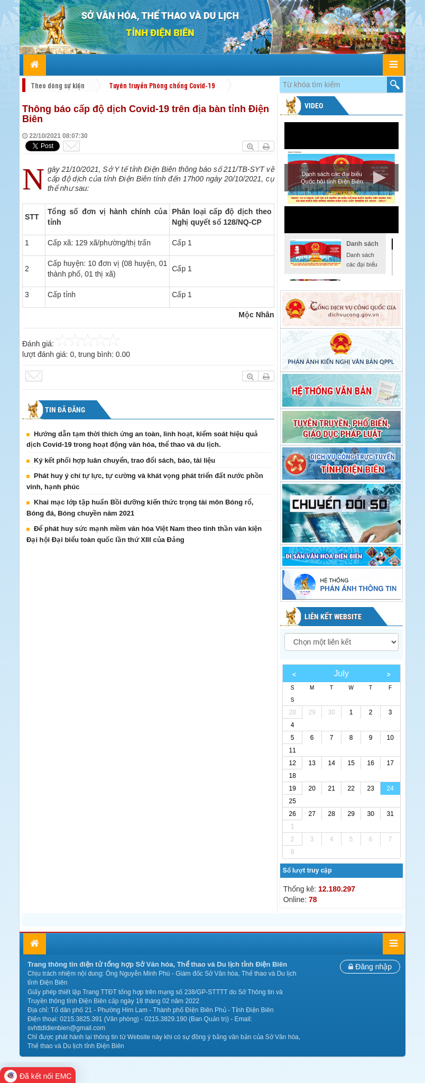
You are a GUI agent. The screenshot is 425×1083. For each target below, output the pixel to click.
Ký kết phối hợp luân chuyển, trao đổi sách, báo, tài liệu (124, 460)
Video (313, 106)
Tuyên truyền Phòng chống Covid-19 (162, 85)
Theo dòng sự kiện (58, 85)
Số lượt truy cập (307, 870)
